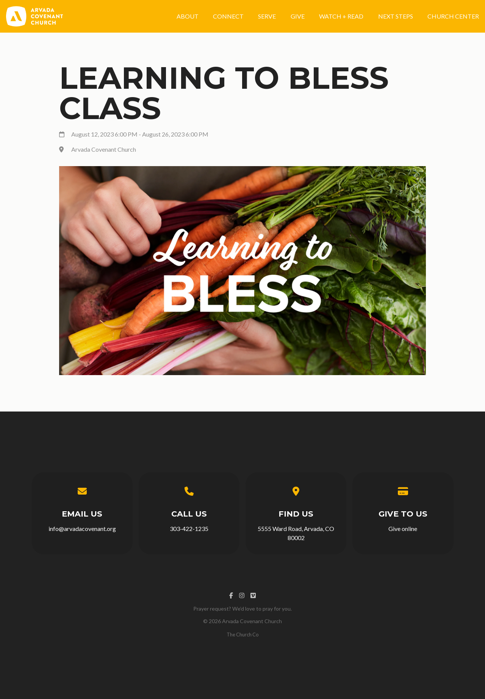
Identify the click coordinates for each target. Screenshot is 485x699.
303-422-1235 (189, 528)
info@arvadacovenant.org (82, 528)
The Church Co (242, 634)
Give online (402, 528)
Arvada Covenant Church (103, 149)
